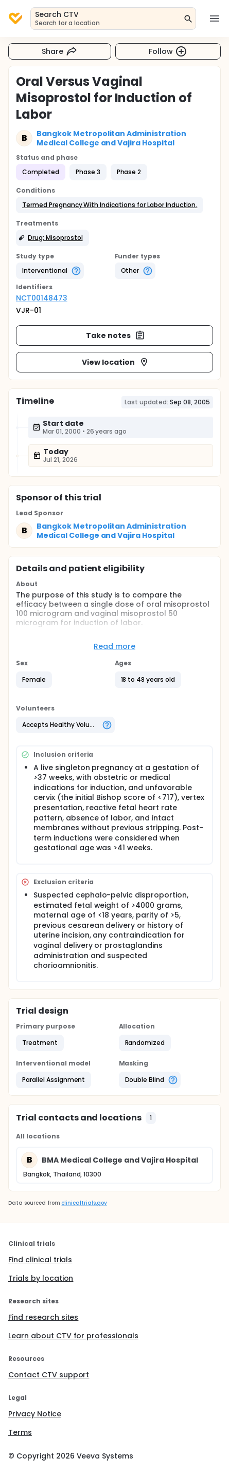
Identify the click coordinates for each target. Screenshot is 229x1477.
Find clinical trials (40, 1260)
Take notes (115, 335)
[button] (109, 205)
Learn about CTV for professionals (73, 1336)
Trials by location (40, 1278)
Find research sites (43, 1317)
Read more (114, 646)
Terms (20, 1432)
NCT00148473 (41, 298)
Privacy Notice (34, 1414)
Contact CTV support (48, 1375)
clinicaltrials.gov (84, 1203)
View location (115, 362)
